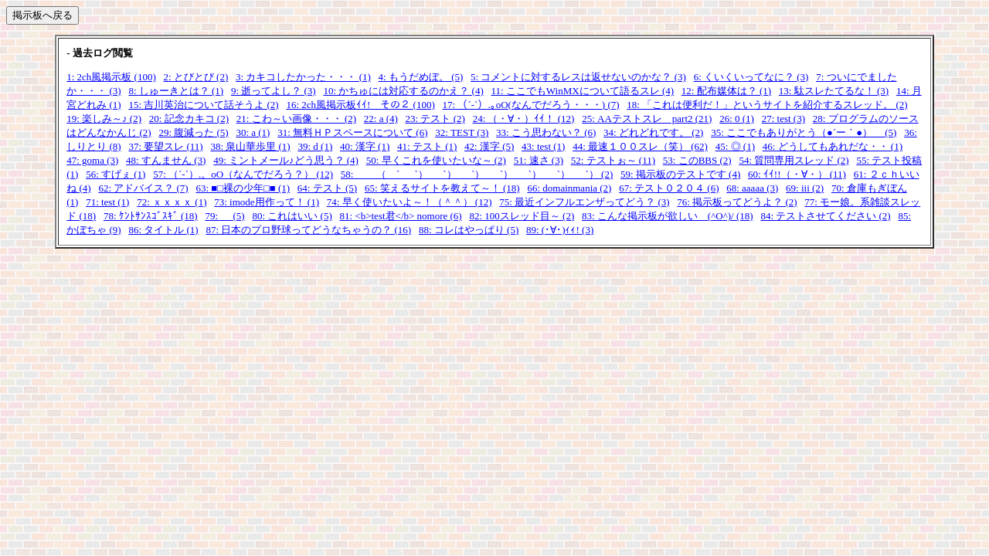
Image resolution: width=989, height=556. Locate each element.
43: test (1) (543, 146)
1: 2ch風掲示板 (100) (111, 77)
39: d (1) (314, 146)
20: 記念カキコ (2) (189, 118)
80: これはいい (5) (291, 216)
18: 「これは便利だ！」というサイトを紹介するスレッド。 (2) (767, 104)
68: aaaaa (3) (752, 188)
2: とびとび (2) (196, 77)
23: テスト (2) (435, 118)
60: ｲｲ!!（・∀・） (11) (797, 174)
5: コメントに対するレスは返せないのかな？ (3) (578, 77)
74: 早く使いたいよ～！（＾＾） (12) (409, 202)
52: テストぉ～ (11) (613, 160)
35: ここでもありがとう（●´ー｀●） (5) (803, 132)
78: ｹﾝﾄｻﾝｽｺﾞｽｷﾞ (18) (151, 216)
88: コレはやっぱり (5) (468, 230)
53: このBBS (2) (697, 160)
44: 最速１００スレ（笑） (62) (640, 146)
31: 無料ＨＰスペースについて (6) (352, 132)
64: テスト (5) (327, 188)
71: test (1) (107, 202)
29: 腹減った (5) (193, 132)
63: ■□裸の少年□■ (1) (242, 188)
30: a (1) (253, 132)
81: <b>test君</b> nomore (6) (400, 216)
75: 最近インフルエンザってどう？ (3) (584, 202)
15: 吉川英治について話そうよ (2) (203, 104)
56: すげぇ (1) (115, 174)
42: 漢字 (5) (489, 146)
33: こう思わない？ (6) (546, 132)
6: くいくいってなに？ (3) (751, 77)
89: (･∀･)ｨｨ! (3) (559, 230)
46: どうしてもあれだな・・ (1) (832, 146)
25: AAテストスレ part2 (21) (647, 118)
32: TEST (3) (461, 132)
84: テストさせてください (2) (825, 216)
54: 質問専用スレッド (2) (793, 160)
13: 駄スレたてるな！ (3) (834, 91)
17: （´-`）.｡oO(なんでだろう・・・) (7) (531, 104)
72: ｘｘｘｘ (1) (171, 202)
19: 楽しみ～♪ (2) (103, 118)
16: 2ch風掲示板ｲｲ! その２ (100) (360, 104)
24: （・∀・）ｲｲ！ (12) (524, 118)
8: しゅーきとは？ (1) (175, 91)
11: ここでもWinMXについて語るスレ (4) (582, 91)
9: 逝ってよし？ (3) (273, 91)
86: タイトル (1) (163, 230)
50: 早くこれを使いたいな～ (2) (436, 160)
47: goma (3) (92, 160)
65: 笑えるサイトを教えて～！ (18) (442, 188)
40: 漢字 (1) (364, 146)
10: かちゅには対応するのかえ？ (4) (403, 91)
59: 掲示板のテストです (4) (680, 174)
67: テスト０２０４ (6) (669, 188)
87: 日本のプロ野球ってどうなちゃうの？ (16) (308, 230)
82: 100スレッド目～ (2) (521, 216)
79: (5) (224, 216)
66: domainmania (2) (569, 188)
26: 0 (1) (736, 118)
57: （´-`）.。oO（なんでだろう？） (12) (243, 174)
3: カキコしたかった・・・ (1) (303, 77)
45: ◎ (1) (735, 146)
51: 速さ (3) (538, 160)
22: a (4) (381, 118)
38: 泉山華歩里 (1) (250, 146)
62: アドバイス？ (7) (143, 188)
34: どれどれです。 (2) (653, 132)
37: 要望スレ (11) (165, 146)
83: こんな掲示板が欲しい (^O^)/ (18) (667, 216)
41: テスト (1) (427, 146)
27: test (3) (783, 118)
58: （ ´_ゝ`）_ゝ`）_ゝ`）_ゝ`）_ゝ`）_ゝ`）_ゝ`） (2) (477, 174)
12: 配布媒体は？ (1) (726, 91)
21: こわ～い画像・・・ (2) (296, 118)
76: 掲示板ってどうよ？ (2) (737, 202)
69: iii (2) (805, 188)
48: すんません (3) (166, 160)
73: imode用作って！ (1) (266, 202)
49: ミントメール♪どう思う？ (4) (286, 160)
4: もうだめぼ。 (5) (421, 77)
